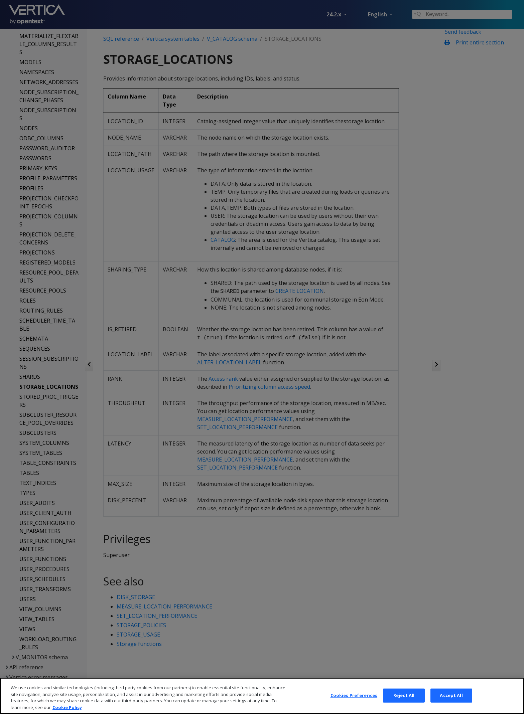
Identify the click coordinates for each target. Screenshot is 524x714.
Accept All (451, 702)
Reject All (403, 702)
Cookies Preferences (354, 702)
